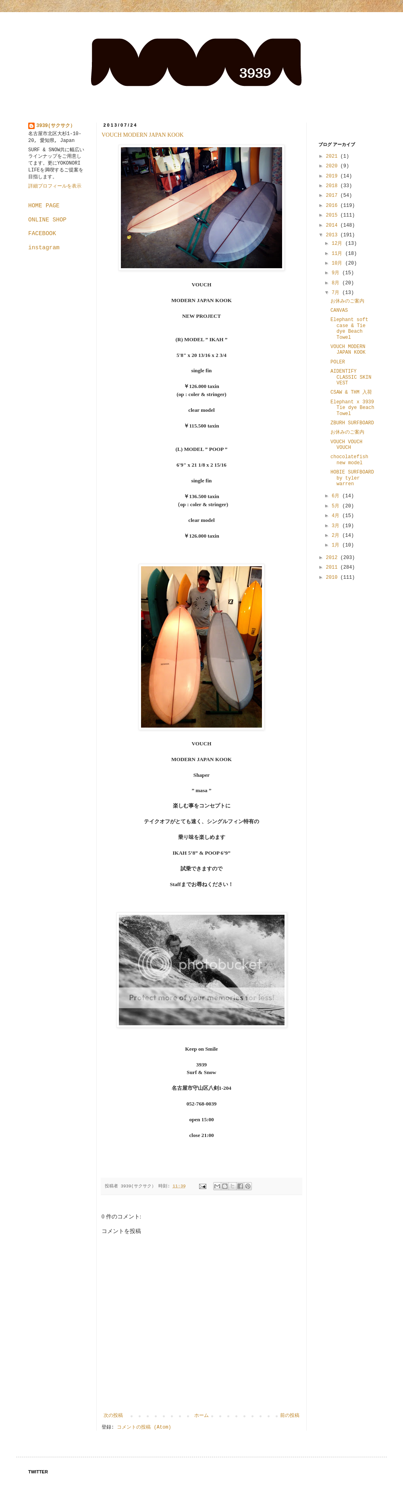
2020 (333, 166)
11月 (338, 254)
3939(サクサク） (55, 126)
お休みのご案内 (347, 301)
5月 (337, 506)
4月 (337, 516)
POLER (337, 362)
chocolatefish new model (349, 459)
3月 (337, 526)
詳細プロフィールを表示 (54, 186)
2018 (333, 186)
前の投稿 (289, 1416)
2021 (333, 156)
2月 (337, 535)
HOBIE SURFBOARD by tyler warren (352, 478)
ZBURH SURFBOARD (352, 423)
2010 (333, 577)
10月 (338, 263)
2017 (333, 195)
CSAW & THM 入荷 (351, 392)
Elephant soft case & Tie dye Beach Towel (349, 328)
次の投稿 (113, 1416)
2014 (333, 225)
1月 (337, 545)
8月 (337, 283)
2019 (333, 176)
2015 (333, 215)
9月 (337, 273)
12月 (338, 243)
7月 (337, 293)
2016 (333, 206)
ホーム (201, 1416)
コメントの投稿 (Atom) (144, 1427)
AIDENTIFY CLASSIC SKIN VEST (350, 377)
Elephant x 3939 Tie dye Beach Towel (352, 408)
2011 (333, 567)
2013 (333, 235)
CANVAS (339, 310)
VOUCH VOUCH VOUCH (346, 445)
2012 (333, 558)
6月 (337, 496)
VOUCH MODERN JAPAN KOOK (143, 135)
